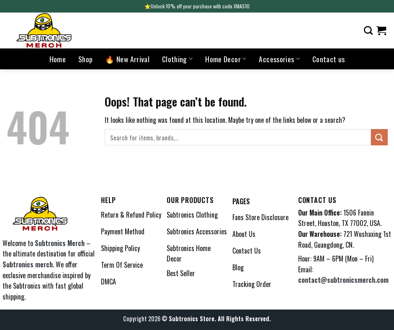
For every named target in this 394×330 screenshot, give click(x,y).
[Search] (368, 30)
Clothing (177, 58)
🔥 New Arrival (127, 58)
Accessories (279, 58)
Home (57, 58)
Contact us (328, 58)
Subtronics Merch (60, 243)
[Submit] (379, 137)
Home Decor (225, 58)
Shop (85, 58)
